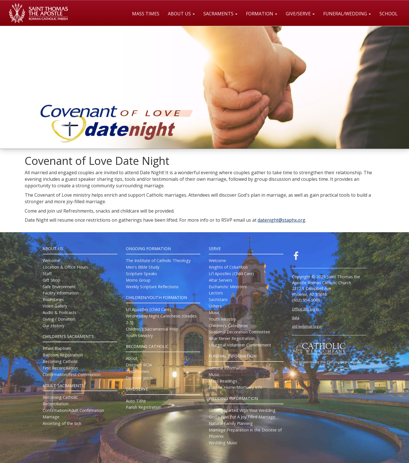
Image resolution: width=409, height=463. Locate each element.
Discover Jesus (139, 378)
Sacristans (218, 299)
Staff (47, 273)
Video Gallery (55, 306)
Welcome (51, 260)
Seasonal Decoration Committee (239, 332)
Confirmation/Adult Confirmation (73, 410)
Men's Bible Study (142, 267)
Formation (261, 14)
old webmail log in (307, 326)
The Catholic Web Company (341, 362)
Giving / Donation (59, 319)
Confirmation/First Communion (72, 374)
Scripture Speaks (141, 273)
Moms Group (138, 280)
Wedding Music (223, 442)
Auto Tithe (136, 401)
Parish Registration (143, 407)
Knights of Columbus (228, 267)
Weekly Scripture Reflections (152, 286)
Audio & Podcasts (59, 312)
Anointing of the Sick (62, 423)
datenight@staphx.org (281, 220)
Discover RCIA (139, 365)
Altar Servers (220, 280)
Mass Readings (223, 381)
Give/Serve (300, 14)
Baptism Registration (63, 355)
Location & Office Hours (65, 267)
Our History (53, 325)
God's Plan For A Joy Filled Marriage (242, 417)
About (131, 358)
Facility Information (61, 293)
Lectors (216, 293)
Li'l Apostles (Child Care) (148, 309)
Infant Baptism (57, 348)
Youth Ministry (139, 335)
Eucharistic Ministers (228, 286)
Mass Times (145, 14)
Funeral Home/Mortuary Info (235, 387)
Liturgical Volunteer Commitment (240, 345)
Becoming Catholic (60, 361)
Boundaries (53, 299)
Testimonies (137, 371)
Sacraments (220, 14)
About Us (181, 14)
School (388, 14)
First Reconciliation (60, 368)
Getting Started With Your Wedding (242, 410)
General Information (227, 368)
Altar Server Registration (231, 338)
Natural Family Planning (231, 423)
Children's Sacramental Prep (152, 329)
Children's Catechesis (228, 325)
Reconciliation (55, 403)
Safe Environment (59, 286)
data (295, 317)
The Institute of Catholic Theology (158, 260)
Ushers (215, 306)
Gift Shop (51, 280)
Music (214, 312)
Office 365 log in (305, 309)
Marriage (51, 417)
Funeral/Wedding (347, 14)
